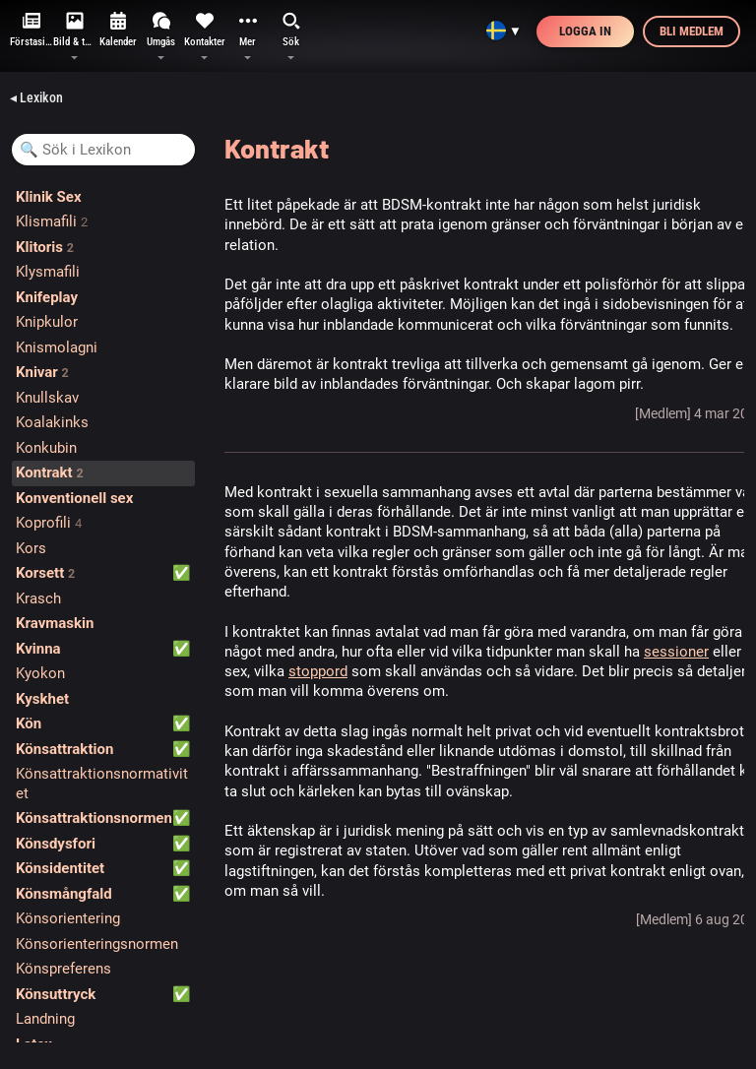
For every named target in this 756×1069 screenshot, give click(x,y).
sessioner (676, 651)
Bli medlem (692, 31)
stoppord (317, 671)
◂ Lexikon (36, 97)
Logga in (585, 31)
